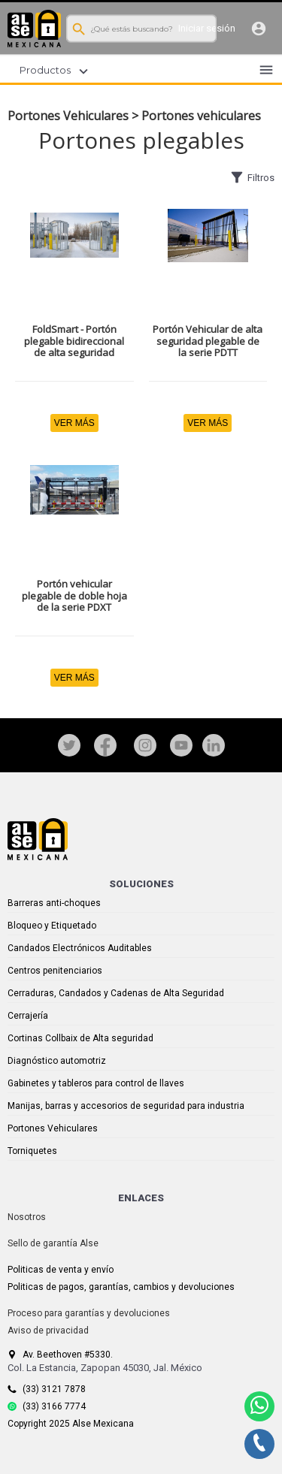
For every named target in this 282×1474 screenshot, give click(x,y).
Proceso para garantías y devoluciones (89, 1313)
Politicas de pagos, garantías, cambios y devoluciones (121, 1287)
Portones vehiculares (201, 115)
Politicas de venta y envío (61, 1269)
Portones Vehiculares (68, 115)
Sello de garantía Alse (53, 1243)
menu (266, 70)
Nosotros (27, 1217)
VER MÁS (74, 423)
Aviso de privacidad (48, 1330)
